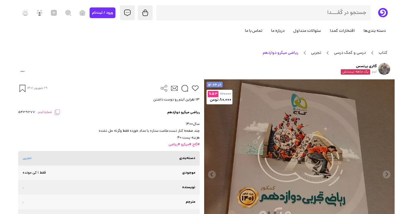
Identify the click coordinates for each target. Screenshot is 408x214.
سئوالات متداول (307, 31)
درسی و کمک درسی (350, 53)
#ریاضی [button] (174, 144)
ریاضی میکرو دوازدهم (281, 53)
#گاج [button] (195, 144)
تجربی (316, 53)
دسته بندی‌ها (374, 31)
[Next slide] (212, 175)
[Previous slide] (387, 175)
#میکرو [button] (185, 144)
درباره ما (278, 31)
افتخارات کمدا (342, 31)
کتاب (383, 53)
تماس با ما (253, 31)
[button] (109, 100)
